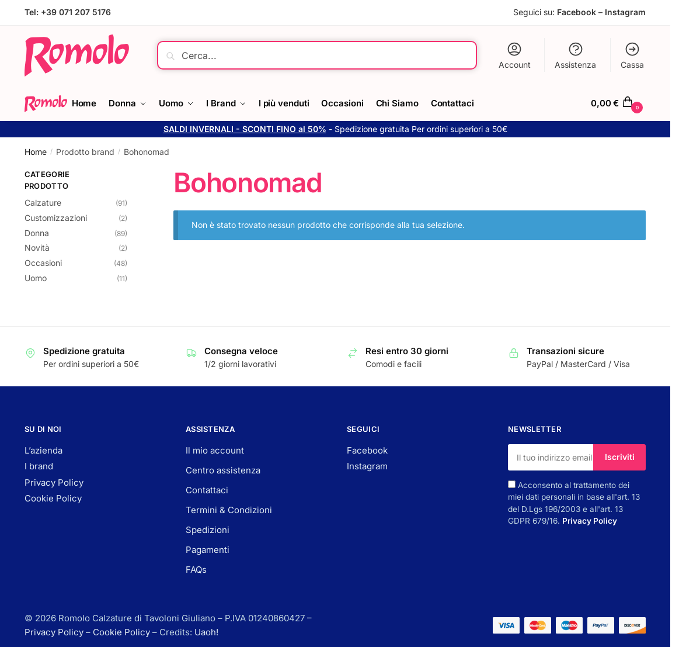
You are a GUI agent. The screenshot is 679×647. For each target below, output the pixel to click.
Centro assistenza (223, 470)
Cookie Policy (53, 498)
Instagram (625, 12)
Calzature (43, 202)
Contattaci (207, 490)
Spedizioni (207, 529)
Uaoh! (206, 632)
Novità (37, 247)
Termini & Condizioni (229, 509)
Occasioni (43, 263)
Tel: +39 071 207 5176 (68, 12)
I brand (39, 466)
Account (515, 55)
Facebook (576, 12)
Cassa (632, 55)
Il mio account (215, 450)
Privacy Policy (54, 482)
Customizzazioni (56, 218)
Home (36, 152)
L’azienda (43, 450)
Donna (37, 233)
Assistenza (575, 55)
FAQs (196, 569)
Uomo (36, 278)
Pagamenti (207, 549)
